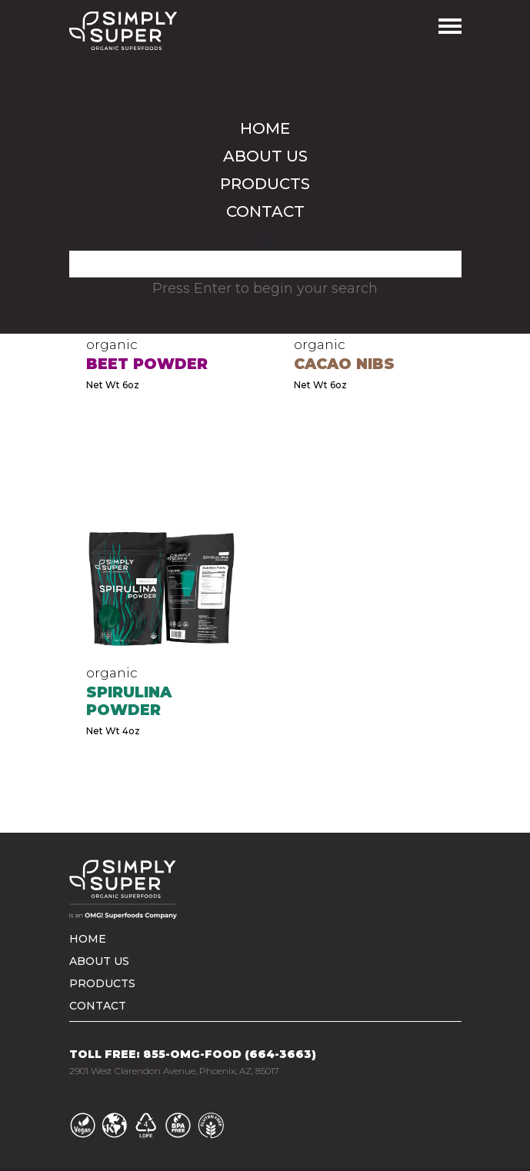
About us (265, 156)
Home (265, 128)
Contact (265, 211)
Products (265, 184)
